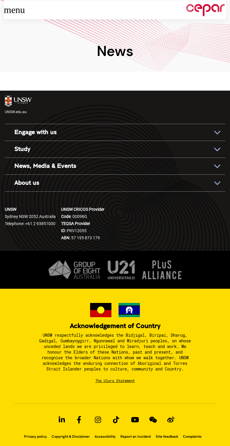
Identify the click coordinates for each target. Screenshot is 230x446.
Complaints (192, 436)
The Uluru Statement (115, 380)
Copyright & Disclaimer (71, 436)
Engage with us (35, 132)
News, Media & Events (45, 166)
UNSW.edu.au (18, 104)
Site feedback (167, 436)
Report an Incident (135, 436)
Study (22, 149)
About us (26, 183)
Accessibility (105, 436)
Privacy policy (35, 436)
